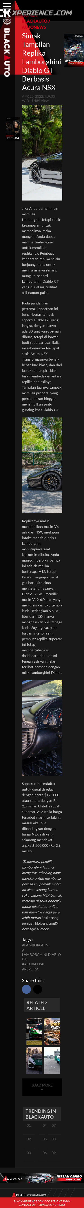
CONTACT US (27, 1204)
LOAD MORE (42, 1087)
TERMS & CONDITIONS (51, 1204)
